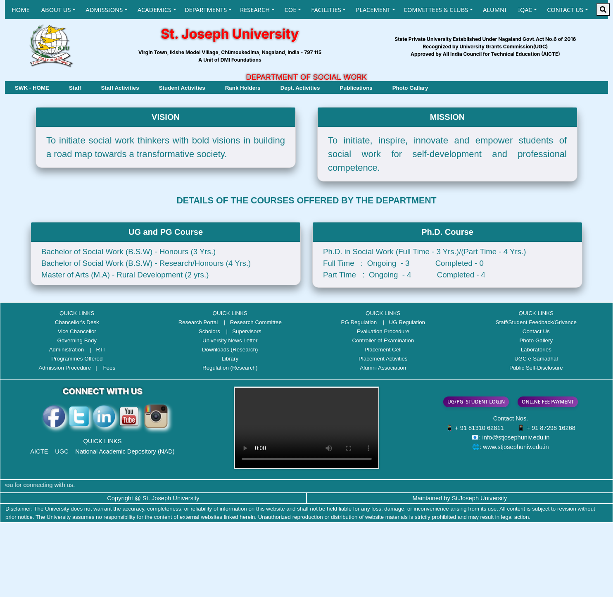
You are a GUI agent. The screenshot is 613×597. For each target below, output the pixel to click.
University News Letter (229, 340)
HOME (21, 9)
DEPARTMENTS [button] (206, 9)
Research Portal (198, 322)
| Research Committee (250, 322)
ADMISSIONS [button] (104, 9)
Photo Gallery (536, 340)
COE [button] (291, 9)
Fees (109, 368)
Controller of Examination (383, 340)
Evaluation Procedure (383, 331)
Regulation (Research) (229, 368)
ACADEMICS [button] (154, 9)
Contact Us (536, 331)
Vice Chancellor (77, 331)
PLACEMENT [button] (373, 9)
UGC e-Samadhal (536, 359)
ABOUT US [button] (56, 9)
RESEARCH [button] (255, 9)
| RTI (95, 349)
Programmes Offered (76, 359)
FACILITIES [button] (326, 9)
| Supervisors (241, 331)
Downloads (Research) (230, 349)
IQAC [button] (525, 9)
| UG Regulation (401, 322)
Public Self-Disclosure (536, 368)
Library (229, 359)
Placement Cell (383, 349)
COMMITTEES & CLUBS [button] (436, 9)
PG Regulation (359, 322)
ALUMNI (494, 9)
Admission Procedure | (69, 368)
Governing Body (77, 340)
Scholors (209, 331)
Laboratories (536, 349)
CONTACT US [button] (565, 9)
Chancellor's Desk (77, 322)
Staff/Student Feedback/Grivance (536, 322)
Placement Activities (383, 359)
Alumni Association (383, 368)
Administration (66, 349)
